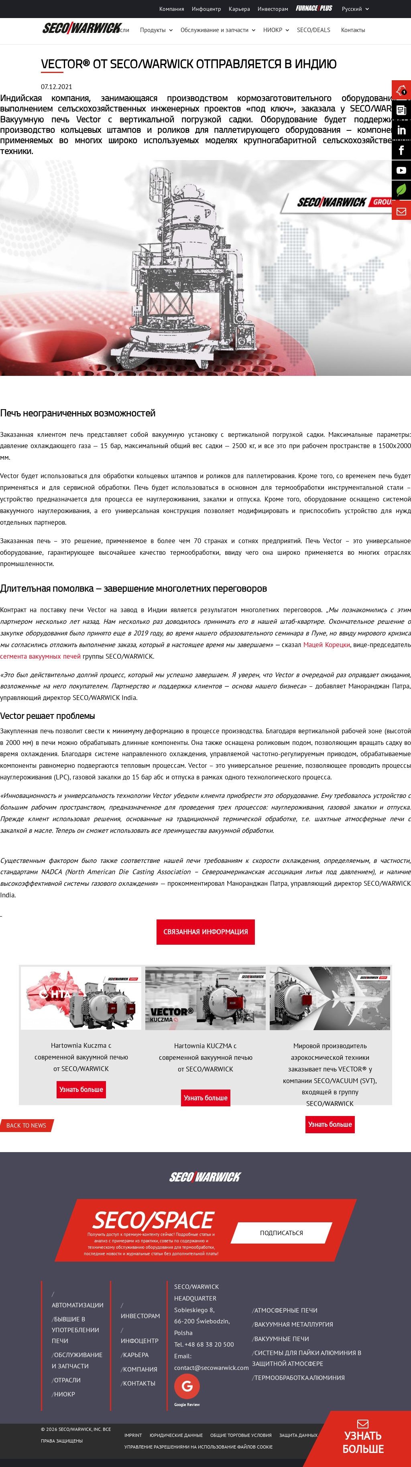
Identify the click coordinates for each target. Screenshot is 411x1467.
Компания (171, 8)
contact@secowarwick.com (211, 1368)
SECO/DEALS (313, 30)
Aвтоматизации (78, 1305)
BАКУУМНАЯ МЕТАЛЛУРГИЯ (293, 1324)
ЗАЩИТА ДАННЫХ (298, 1435)
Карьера (239, 8)
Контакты (353, 30)
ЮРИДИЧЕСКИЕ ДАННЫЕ (176, 1435)
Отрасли (118, 30)
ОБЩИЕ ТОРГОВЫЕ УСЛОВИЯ (241, 1435)
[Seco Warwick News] (401, 89)
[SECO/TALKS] (401, 170)
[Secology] (401, 190)
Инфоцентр (206, 8)
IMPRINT (133, 1435)
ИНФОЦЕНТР (140, 1341)
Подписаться (281, 1232)
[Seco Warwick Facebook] (401, 150)
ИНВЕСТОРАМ (140, 1316)
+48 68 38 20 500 (209, 1344)
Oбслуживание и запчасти (214, 30)
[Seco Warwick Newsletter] (401, 110)
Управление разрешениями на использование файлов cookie (198, 1447)
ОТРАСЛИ (67, 1380)
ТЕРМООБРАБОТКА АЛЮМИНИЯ (299, 1378)
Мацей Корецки (326, 644)
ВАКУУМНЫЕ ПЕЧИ (281, 1339)
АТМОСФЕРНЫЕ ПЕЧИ (285, 1310)
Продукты (153, 30)
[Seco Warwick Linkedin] (401, 130)
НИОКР (272, 30)
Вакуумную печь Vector (50, 119)
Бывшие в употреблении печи (75, 1330)
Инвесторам (273, 8)
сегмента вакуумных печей (40, 656)
